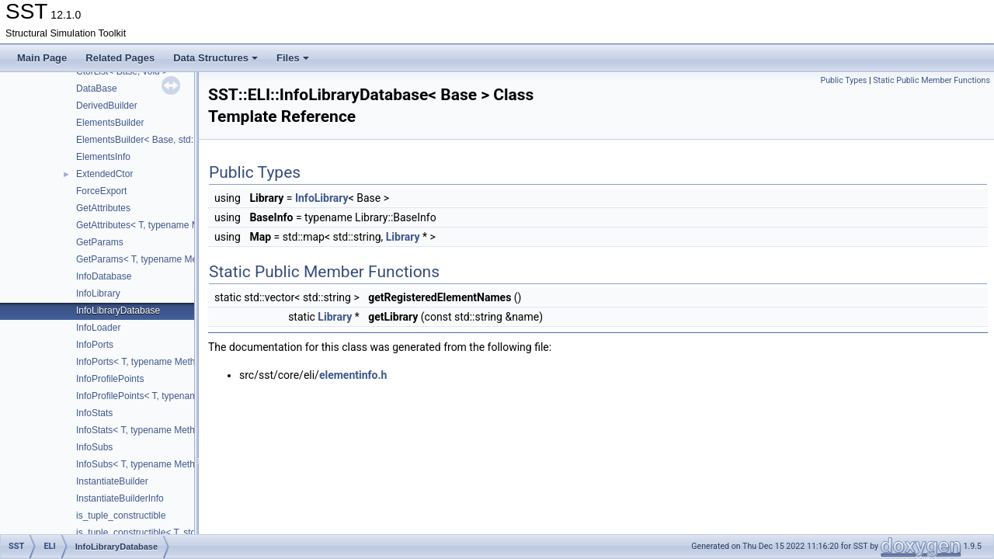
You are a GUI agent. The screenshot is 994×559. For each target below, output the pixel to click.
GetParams (99, 242)
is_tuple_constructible (120, 515)
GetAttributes (103, 208)
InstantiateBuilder (112, 481)
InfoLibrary (98, 293)
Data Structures (215, 58)
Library (403, 237)
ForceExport (101, 191)
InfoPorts (94, 344)
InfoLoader (98, 327)
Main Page (42, 58)
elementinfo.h (353, 375)
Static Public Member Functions (931, 80)
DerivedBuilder (106, 105)
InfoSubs (94, 447)
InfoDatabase (103, 276)
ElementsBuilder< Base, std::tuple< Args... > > (171, 139)
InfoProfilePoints (110, 378)
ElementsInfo (103, 156)
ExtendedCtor (104, 173)
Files (292, 58)
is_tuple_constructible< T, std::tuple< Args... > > (174, 532)
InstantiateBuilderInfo (120, 498)
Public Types (843, 80)
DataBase (96, 88)
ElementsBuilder (110, 122)
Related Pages (120, 58)
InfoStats (94, 413)
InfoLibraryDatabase (118, 310)
